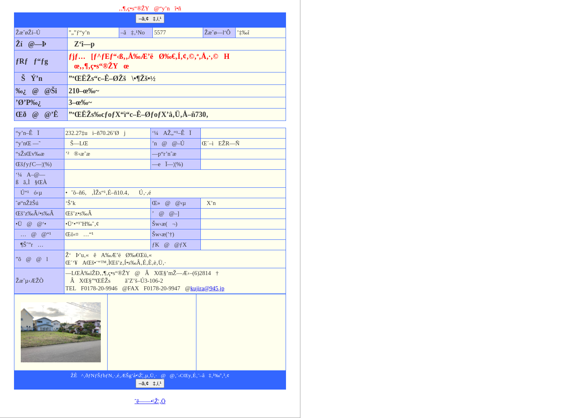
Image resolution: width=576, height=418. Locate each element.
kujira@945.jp (207, 288)
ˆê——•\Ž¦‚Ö (149, 401)
